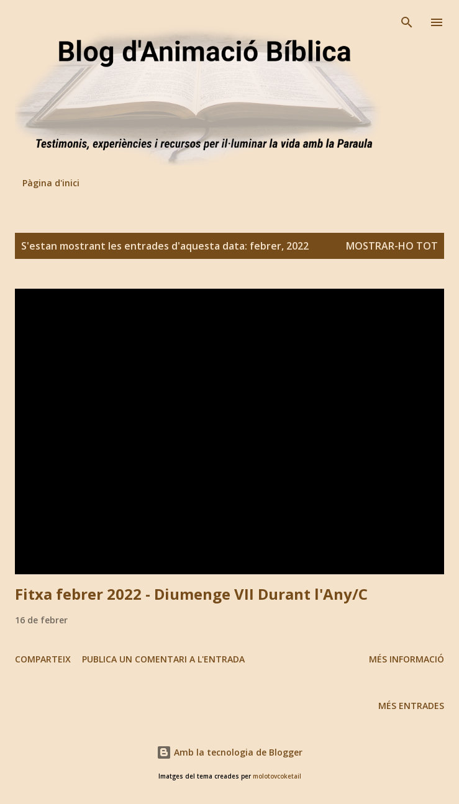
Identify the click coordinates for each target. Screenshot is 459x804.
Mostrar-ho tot (392, 246)
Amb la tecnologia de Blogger (229, 752)
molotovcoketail (277, 776)
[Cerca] (406, 22)
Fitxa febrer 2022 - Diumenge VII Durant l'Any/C (191, 594)
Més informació (406, 659)
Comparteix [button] (43, 659)
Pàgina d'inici (51, 183)
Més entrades (411, 705)
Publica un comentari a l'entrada (163, 659)
